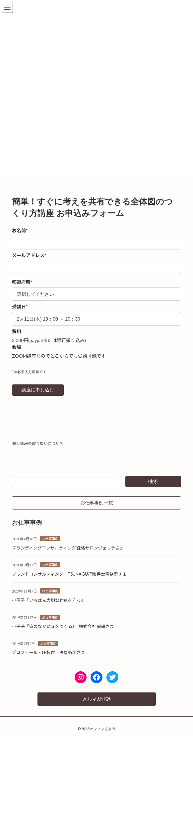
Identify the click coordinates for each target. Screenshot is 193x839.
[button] (96, 502)
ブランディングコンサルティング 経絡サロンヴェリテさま (68, 547)
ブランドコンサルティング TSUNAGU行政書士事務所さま (69, 574)
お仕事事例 (50, 539)
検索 (153, 481)
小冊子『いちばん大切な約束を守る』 (48, 600)
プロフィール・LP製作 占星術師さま (48, 652)
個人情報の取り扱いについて (38, 443)
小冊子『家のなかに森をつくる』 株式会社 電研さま (63, 626)
